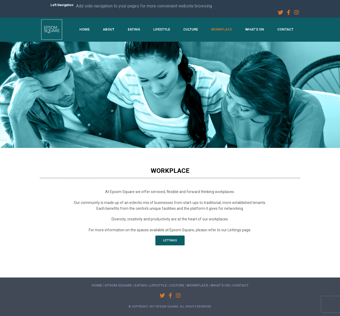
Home (84, 29)
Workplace (221, 29)
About (108, 29)
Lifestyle (161, 29)
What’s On (254, 29)
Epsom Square (118, 285)
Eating (134, 29)
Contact (285, 29)
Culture (190, 29)
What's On (220, 285)
